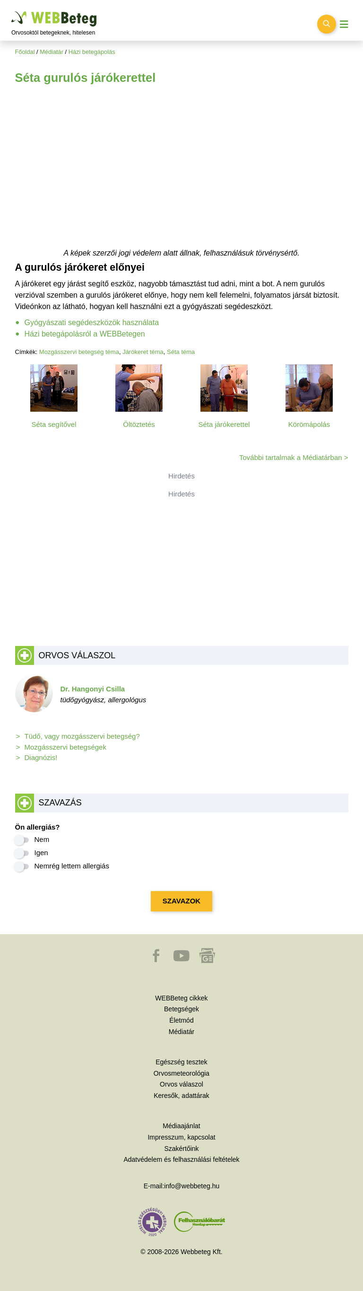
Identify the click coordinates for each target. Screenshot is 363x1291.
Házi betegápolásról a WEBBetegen (85, 334)
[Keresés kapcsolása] (326, 24)
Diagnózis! (41, 757)
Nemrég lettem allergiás (72, 866)
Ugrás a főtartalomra (11, 11)
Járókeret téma (143, 351)
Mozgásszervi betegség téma (79, 351)
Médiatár (51, 51)
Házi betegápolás (92, 51)
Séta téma (181, 351)
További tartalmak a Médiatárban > (293, 457)
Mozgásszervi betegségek (65, 747)
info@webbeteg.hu (191, 1186)
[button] (157, 960)
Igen (41, 853)
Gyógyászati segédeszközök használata (92, 322)
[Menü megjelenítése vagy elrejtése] (344, 24)
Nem (42, 839)
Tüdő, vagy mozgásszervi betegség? (82, 736)
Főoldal (25, 51)
